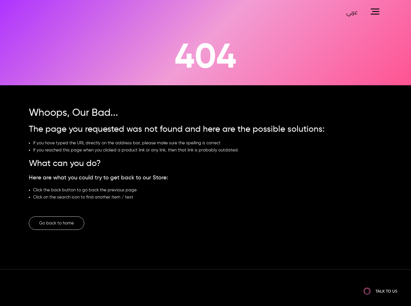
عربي (352, 13)
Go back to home (56, 223)
